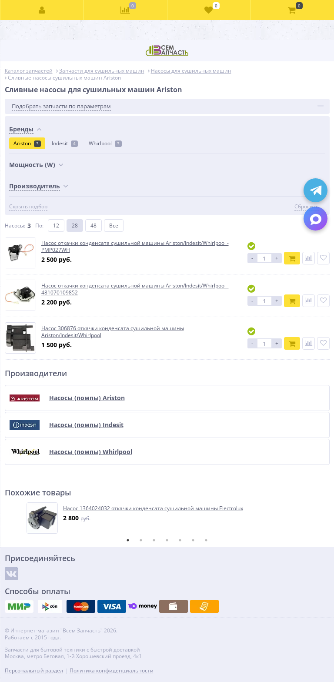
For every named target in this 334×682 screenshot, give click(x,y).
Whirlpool (105, 143)
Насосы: (15, 225)
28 (75, 225)
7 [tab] (206, 540)
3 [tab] (154, 540)
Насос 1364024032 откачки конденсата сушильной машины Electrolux (153, 508)
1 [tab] (128, 540)
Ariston (27, 143)
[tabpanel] (168, 518)
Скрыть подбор (28, 206)
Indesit (65, 143)
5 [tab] (180, 540)
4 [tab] (167, 540)
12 (56, 225)
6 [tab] (193, 540)
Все (113, 225)
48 (93, 225)
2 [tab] (141, 540)
